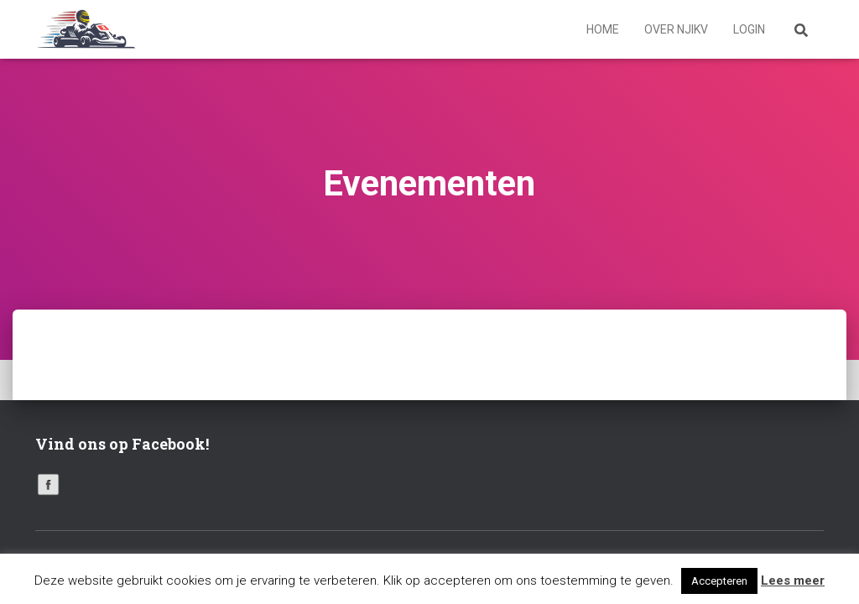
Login (749, 29)
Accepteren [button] (719, 581)
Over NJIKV (676, 29)
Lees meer (793, 580)
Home (602, 29)
